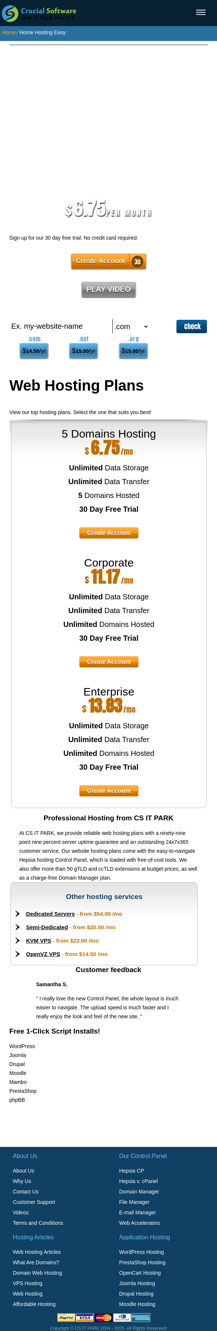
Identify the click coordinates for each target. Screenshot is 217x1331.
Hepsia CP (131, 1171)
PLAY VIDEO (108, 289)
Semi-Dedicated (47, 927)
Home (9, 32)
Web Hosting (27, 1294)
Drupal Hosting (136, 1294)
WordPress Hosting (141, 1252)
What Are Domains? (36, 1262)
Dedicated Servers (50, 914)
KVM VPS (38, 940)
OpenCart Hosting (140, 1273)
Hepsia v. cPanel (138, 1181)
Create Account (100, 261)
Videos (21, 1212)
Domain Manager (139, 1192)
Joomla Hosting (137, 1283)
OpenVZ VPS (43, 954)
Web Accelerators (139, 1223)
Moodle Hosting (137, 1304)
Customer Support (34, 1202)
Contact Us (25, 1192)
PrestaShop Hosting (142, 1262)
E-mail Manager (137, 1212)
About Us (23, 1171)
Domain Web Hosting (37, 1273)
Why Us (22, 1181)
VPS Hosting (27, 1283)
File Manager (134, 1202)
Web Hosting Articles (37, 1252)
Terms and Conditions (38, 1223)
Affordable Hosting (34, 1304)
